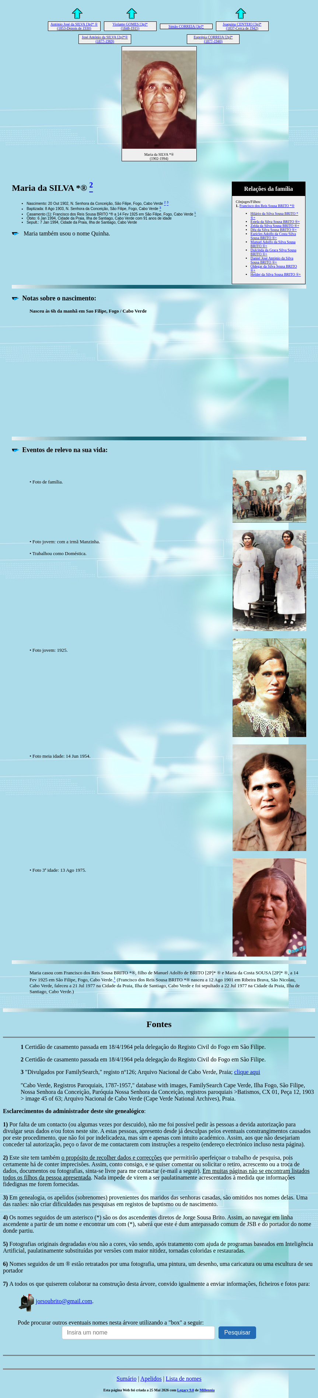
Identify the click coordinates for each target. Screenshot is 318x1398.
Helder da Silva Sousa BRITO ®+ (276, 274)
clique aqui (247, 1072)
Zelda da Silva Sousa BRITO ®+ (275, 226)
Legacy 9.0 (185, 1390)
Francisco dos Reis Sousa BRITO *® (267, 206)
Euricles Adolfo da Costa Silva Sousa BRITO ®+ (273, 236)
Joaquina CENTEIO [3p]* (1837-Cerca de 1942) (242, 26)
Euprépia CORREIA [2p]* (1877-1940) (213, 39)
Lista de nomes (184, 1378)
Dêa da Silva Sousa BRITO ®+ (274, 230)
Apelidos (151, 1378)
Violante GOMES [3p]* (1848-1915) (130, 26)
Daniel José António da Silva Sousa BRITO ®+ (272, 260)
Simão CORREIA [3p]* (186, 26)
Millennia (206, 1390)
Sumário (126, 1378)
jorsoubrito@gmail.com (55, 1301)
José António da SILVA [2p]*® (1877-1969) (105, 39)
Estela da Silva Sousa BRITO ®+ (275, 222)
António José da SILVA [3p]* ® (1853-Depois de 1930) (74, 26)
